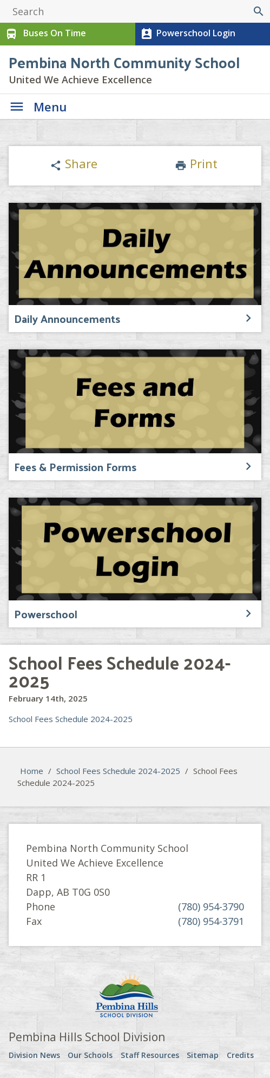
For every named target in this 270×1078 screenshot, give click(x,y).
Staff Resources (150, 1055)
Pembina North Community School (124, 62)
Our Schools (90, 1055)
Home (31, 770)
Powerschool (45, 614)
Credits (240, 1055)
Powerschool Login (187, 34)
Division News (34, 1055)
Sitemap (203, 1055)
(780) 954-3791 (211, 921)
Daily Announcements (67, 318)
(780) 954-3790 (211, 906)
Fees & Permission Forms (75, 467)
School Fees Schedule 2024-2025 (71, 718)
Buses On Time (44, 34)
